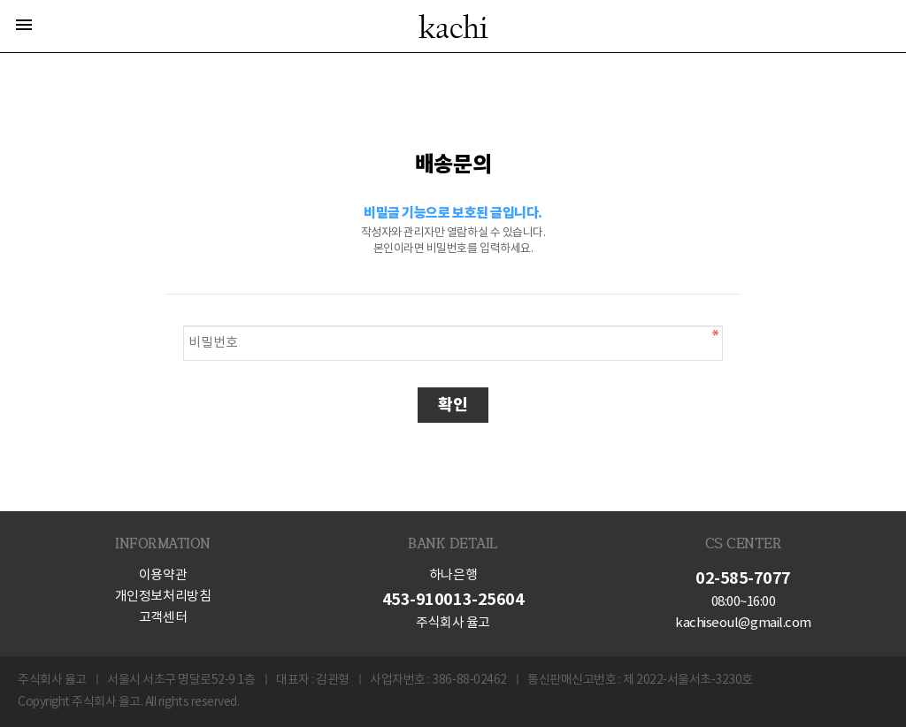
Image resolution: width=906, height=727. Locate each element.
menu (24, 24)
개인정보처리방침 (163, 596)
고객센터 (163, 617)
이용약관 (163, 575)
